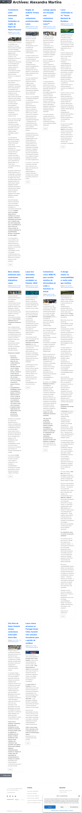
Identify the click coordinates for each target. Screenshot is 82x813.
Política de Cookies (55, 810)
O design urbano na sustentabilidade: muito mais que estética (67, 277)
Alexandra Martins (17, 33)
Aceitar (50, 807)
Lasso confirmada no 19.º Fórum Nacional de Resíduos (67, 15)
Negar (62, 807)
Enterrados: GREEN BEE (32, 791)
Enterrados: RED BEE (32, 793)
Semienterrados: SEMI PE (33, 795)
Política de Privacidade (63, 810)
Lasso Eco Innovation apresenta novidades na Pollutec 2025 (31, 277)
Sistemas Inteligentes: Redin (34, 802)
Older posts (6, 775)
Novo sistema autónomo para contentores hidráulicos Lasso (14, 277)
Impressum (71, 810)
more (10, 264)
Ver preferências (74, 807)
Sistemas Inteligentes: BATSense (35, 800)
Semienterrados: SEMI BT (33, 798)
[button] (79, 796)
